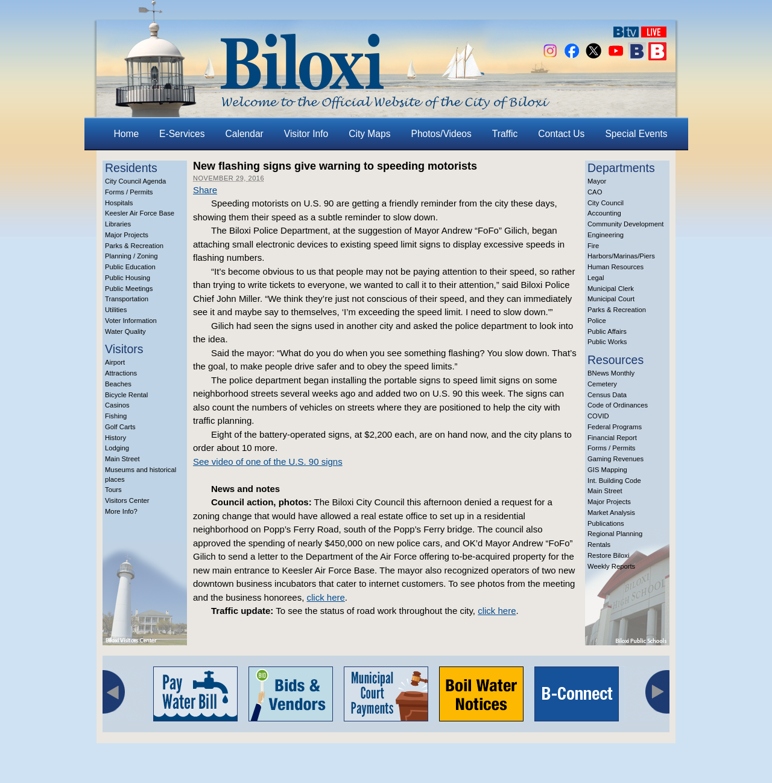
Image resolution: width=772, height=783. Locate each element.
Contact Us (561, 134)
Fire (593, 245)
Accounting (604, 213)
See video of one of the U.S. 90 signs (268, 461)
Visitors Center (127, 500)
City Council (605, 202)
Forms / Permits (129, 192)
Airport (115, 362)
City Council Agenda (135, 181)
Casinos (117, 405)
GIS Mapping (607, 469)
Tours (113, 489)
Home (126, 134)
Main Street (122, 458)
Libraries (118, 224)
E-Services (181, 134)
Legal (595, 277)
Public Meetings (129, 288)
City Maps (369, 134)
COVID (598, 416)
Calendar (245, 134)
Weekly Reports (611, 566)
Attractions (121, 373)
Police (596, 320)
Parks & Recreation (134, 245)
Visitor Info (306, 134)
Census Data (607, 394)
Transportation (126, 298)
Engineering (605, 234)
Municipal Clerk (610, 288)
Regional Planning (614, 533)
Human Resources (615, 266)
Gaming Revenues (615, 458)
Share (205, 190)
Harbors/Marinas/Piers (621, 256)
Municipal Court (610, 298)
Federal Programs (614, 426)
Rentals (598, 544)
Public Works (607, 341)
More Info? (121, 511)
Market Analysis (611, 512)
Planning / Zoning (131, 256)
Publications (605, 523)
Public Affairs (607, 331)
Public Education (130, 266)
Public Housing (127, 277)
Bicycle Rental (126, 394)
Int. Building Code (614, 480)
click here (325, 597)
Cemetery (602, 384)
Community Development (625, 224)
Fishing (116, 416)
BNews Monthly (610, 373)
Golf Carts (120, 426)
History (115, 437)
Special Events (636, 134)
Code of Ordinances (617, 405)
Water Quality (125, 331)
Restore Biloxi (608, 555)
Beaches (118, 384)
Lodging (117, 448)
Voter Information (131, 320)
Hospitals (119, 202)
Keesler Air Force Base (139, 213)
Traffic (504, 134)
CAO (594, 192)
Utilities (116, 309)
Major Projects (126, 234)
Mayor (596, 181)
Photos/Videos (441, 134)
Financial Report (612, 437)
